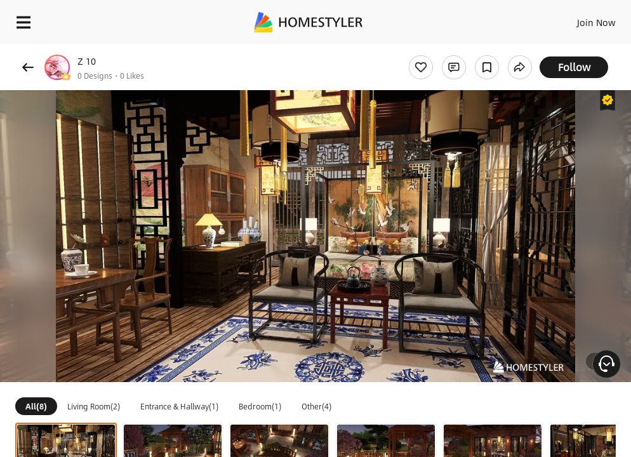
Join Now (596, 22)
